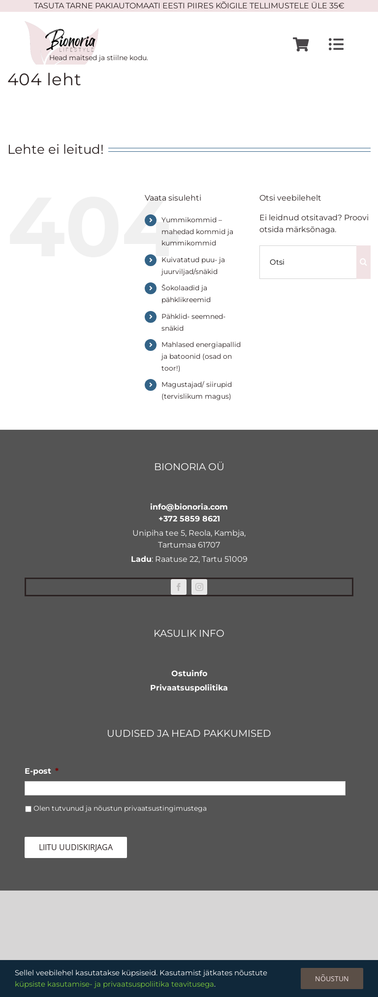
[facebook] (179, 587)
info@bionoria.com (189, 507)
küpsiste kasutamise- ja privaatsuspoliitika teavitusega (114, 984)
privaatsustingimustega (165, 808)
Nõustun (332, 978)
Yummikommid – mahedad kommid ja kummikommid (197, 231)
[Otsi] (307, 262)
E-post (42, 771)
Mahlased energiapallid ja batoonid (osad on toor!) (201, 356)
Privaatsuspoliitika (189, 687)
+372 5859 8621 (189, 518)
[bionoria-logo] (61, 25)
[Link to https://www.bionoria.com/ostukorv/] (301, 44)
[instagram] (199, 587)
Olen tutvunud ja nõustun (120, 808)
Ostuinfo (189, 673)
